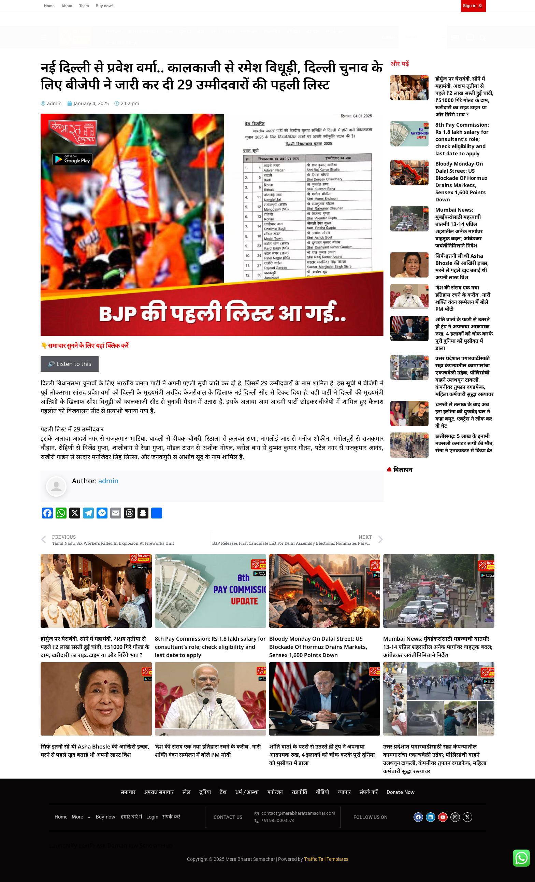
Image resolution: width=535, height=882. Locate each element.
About (66, 6)
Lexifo (86, 845)
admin (108, 480)
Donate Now (121, 42)
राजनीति (272, 31)
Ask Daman (111, 845)
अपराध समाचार (143, 31)
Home (49, 6)
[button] (483, 38)
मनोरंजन (249, 31)
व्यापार (312, 31)
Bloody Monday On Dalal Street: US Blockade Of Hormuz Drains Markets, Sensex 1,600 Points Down (461, 181)
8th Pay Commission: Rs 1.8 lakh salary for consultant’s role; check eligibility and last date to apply (462, 139)
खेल (169, 31)
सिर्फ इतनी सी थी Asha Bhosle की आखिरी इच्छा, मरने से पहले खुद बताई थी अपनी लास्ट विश (462, 266)
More (82, 817)
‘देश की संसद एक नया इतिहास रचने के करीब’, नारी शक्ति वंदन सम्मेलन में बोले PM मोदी (462, 298)
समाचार (113, 31)
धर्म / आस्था (222, 31)
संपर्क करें (335, 31)
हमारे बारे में (131, 817)
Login (152, 817)
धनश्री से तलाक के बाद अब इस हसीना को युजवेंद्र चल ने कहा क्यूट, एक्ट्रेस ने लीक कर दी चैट (463, 415)
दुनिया (185, 31)
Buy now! (104, 6)
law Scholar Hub (151, 845)
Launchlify (63, 845)
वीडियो (293, 31)
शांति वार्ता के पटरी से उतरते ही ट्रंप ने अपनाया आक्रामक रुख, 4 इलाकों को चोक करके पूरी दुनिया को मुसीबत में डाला (464, 333)
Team (84, 6)
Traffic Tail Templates (326, 859)
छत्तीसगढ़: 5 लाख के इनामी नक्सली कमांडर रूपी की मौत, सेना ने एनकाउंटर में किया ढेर (464, 443)
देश (200, 31)
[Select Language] (423, 37)
